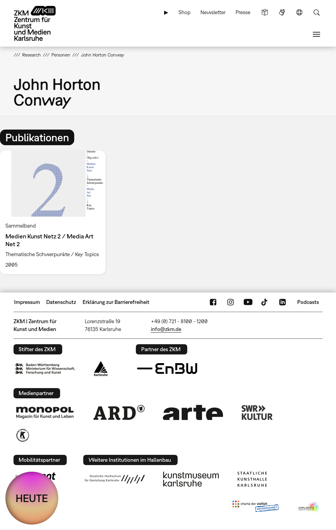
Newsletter (213, 12)
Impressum (27, 302)
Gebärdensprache (282, 12)
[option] (55, 212)
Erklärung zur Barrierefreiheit (116, 302)
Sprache (299, 12)
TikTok (265, 302)
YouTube (248, 302)
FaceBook (213, 302)
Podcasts (308, 302)
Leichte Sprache (265, 12)
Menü (316, 34)
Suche (316, 12)
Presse (243, 12)
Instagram (231, 302)
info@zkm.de (166, 329)
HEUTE (32, 498)
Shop (185, 12)
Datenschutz (61, 302)
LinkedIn (282, 302)
